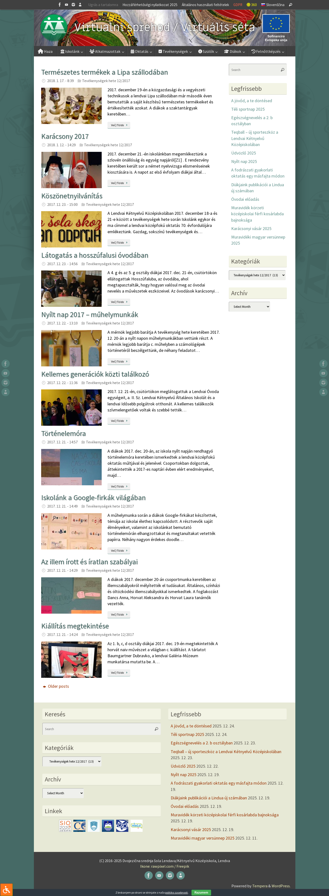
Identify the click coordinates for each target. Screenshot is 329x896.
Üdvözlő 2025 (243, 153)
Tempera (260, 885)
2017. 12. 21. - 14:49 (62, 506)
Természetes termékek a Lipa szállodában (104, 72)
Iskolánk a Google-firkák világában (93, 497)
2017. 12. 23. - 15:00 (62, 204)
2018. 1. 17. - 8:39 (60, 80)
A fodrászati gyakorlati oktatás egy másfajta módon (219, 783)
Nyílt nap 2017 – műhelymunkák (89, 314)
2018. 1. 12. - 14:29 (61, 144)
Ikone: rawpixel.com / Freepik (164, 866)
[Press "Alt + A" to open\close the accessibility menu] (6, 889)
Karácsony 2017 (65, 136)
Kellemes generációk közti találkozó (95, 373)
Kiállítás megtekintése (75, 625)
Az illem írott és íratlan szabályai (89, 561)
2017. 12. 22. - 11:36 (62, 382)
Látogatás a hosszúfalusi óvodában (94, 255)
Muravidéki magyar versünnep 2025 (202, 838)
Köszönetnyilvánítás (71, 195)
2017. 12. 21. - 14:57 (62, 442)
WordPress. (281, 885)
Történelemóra (63, 433)
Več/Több (120, 125)
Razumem (201, 892)
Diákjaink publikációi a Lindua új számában (209, 798)
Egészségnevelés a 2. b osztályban (202, 743)
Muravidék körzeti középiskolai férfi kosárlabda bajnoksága (257, 214)
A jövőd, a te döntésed (251, 100)
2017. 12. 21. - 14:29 (62, 570)
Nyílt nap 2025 (244, 161)
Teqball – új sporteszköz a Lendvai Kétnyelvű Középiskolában (254, 138)
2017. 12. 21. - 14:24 (62, 634)
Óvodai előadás (245, 199)
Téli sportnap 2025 (248, 109)
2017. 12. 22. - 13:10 (62, 323)
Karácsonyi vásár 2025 (251, 228)
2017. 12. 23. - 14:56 (62, 263)
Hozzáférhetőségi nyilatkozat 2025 (149, 4)
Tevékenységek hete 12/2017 (106, 80)
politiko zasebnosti (176, 892)
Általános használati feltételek (205, 4)
